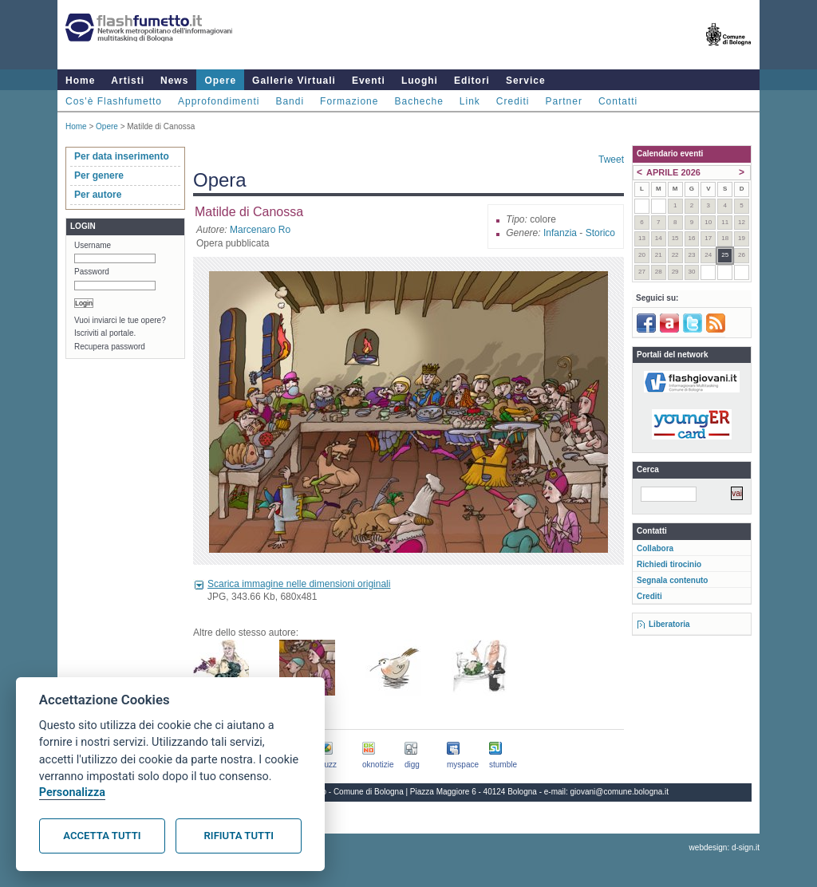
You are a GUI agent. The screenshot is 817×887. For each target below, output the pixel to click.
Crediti (513, 101)
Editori (472, 80)
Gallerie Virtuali (294, 80)
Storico (600, 233)
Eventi (368, 80)
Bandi (289, 101)
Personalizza (72, 792)
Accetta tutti (101, 836)
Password (91, 271)
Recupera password (109, 346)
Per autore (97, 194)
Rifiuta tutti (239, 836)
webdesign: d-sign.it (724, 847)
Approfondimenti (218, 101)
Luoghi (419, 80)
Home (80, 80)
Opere (220, 80)
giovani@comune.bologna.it (619, 791)
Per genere (99, 175)
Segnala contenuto (672, 580)
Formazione (349, 101)
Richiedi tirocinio (669, 564)
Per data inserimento (121, 156)
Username (92, 245)
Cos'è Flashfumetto (113, 101)
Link (470, 101)
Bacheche (418, 101)
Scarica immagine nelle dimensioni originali (298, 583)
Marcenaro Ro (260, 229)
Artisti (127, 80)
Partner (564, 101)
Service (526, 80)
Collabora (655, 548)
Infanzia (560, 233)
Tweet (611, 159)
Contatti (617, 101)
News (174, 80)
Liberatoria (669, 624)
